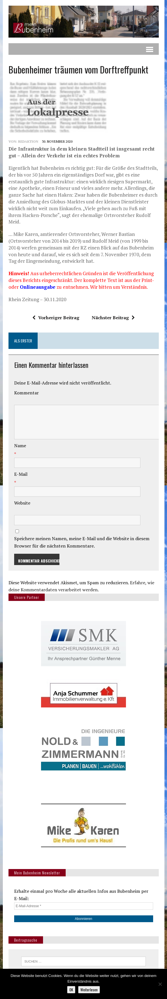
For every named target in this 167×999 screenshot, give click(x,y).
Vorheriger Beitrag (55, 317)
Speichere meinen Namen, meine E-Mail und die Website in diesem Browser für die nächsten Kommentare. (81, 542)
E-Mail (20, 474)
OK (71, 990)
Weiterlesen (89, 990)
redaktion (28, 141)
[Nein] (160, 984)
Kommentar (26, 393)
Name (20, 445)
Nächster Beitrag (113, 317)
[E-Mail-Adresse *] (83, 906)
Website (22, 503)
